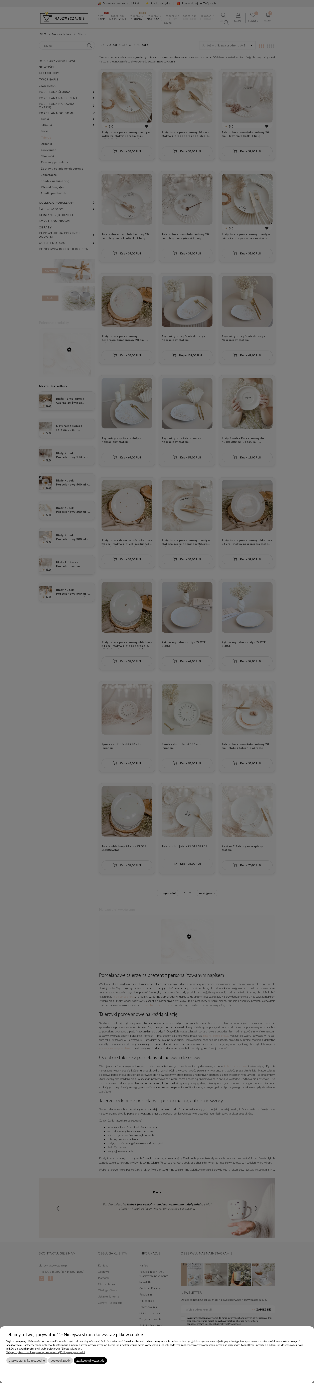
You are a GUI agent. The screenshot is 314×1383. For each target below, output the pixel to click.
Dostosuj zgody (60, 1360)
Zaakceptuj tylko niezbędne (27, 1360)
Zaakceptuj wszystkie (90, 1360)
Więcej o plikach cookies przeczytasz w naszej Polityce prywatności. (45, 1352)
